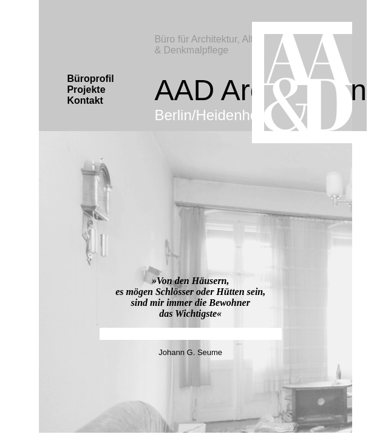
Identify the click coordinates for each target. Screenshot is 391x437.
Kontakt (85, 100)
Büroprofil (90, 78)
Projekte (86, 89)
